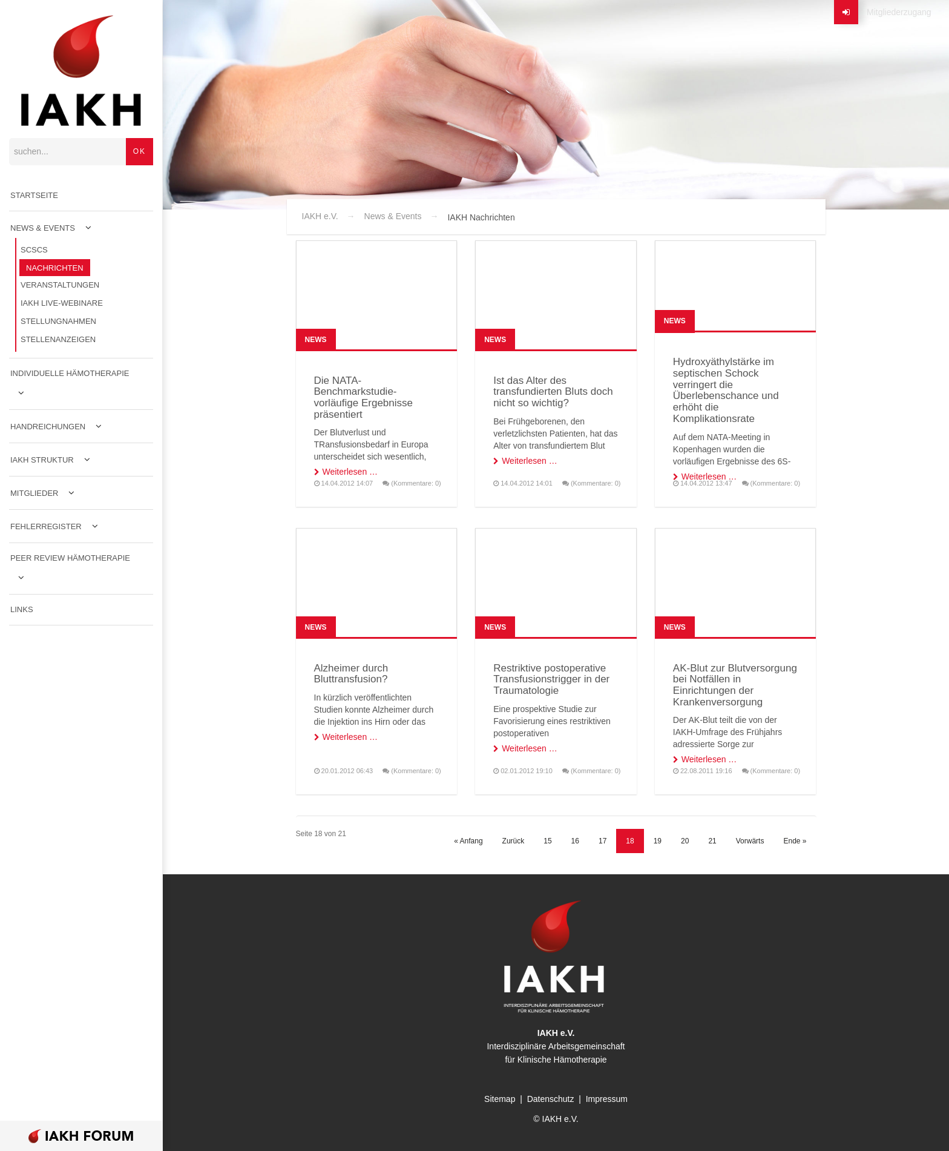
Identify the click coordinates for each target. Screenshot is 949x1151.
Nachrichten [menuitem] (55, 267)
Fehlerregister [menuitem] (46, 526)
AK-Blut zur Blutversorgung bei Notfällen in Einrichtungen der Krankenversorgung (735, 685)
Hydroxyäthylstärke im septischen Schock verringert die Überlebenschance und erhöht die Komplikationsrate (726, 390)
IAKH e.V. (320, 216)
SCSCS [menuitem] (34, 249)
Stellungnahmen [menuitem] (58, 321)
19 (658, 841)
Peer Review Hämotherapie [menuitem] (70, 557)
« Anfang (468, 841)
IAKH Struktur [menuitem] (42, 459)
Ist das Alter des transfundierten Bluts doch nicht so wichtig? (553, 392)
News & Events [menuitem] (42, 228)
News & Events (393, 216)
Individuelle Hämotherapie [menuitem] (70, 373)
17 (602, 841)
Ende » (794, 841)
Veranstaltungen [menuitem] (60, 284)
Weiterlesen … (350, 472)
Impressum (607, 1099)
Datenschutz (550, 1099)
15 (547, 841)
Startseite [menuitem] (34, 195)
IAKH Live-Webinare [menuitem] (62, 303)
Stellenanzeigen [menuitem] (58, 339)
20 (685, 841)
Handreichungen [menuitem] (47, 426)
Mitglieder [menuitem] (34, 493)
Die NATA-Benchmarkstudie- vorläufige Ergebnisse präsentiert (363, 397)
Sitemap (499, 1099)
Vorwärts (750, 841)
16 (575, 841)
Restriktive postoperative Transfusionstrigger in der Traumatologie (551, 679)
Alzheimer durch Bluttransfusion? (351, 673)
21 (712, 841)
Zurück (513, 841)
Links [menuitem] (21, 609)
